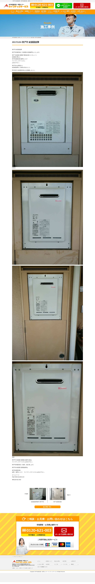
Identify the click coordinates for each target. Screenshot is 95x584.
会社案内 (73, 12)
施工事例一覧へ (47, 508)
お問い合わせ (81, 12)
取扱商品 (37, 12)
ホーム (12, 12)
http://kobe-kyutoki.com (18, 477)
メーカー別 (65, 566)
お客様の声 (56, 12)
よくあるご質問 (65, 12)
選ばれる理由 (19, 12)
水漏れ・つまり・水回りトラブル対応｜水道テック (22, 569)
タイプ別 (56, 566)
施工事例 (43, 12)
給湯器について (29, 12)
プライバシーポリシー (18, 558)
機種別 (72, 566)
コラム (50, 12)
